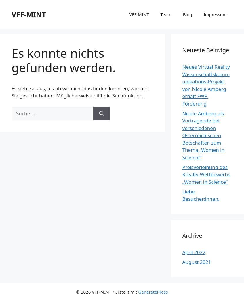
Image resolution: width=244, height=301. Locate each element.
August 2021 (196, 262)
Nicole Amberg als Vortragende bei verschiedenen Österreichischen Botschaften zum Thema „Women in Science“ (203, 135)
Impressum (215, 14)
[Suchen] (101, 113)
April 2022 (193, 252)
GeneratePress (153, 292)
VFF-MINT (29, 14)
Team (166, 14)
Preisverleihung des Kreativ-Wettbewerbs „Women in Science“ (206, 174)
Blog (187, 14)
